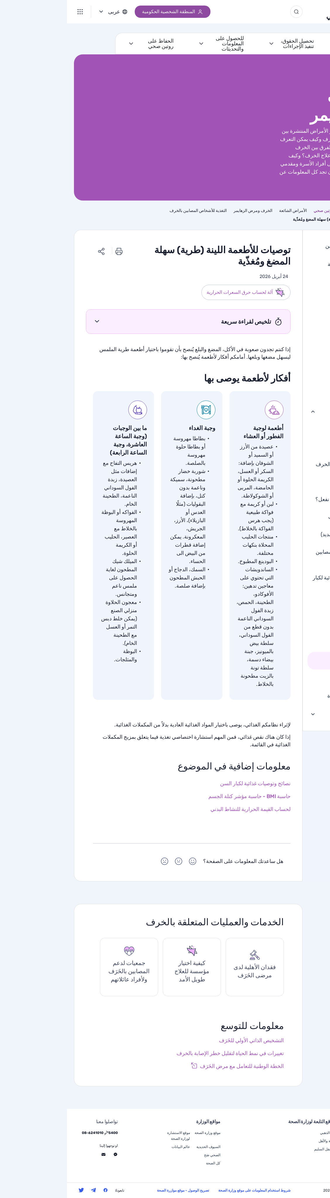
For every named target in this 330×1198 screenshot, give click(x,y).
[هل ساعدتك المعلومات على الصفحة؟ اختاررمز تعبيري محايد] (112, 862)
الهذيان (306, 392)
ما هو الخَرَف (299, 428)
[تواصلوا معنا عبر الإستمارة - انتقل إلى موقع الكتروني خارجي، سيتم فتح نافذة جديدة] (36, 1154)
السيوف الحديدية (141, 1147)
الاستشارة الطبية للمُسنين (285, 245)
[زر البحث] (229, 12)
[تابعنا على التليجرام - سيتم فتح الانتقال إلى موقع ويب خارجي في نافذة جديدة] (26, 1190)
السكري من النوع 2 (292, 300)
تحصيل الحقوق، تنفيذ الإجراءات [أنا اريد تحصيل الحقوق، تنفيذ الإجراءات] (230, 43)
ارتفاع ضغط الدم (295, 356)
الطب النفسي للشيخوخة (287, 263)
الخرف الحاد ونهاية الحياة (286, 695)
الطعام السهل (288, 660)
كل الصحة (146, 1163)
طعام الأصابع (289, 641)
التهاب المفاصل (297, 374)
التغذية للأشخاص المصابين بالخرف (277, 555)
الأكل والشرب (288, 622)
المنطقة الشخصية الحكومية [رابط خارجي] (105, 12)
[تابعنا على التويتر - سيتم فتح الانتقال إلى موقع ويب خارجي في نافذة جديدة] (14, 1190)
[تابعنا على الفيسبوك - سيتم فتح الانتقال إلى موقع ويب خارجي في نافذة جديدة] (38, 1190)
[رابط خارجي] (170, 1066)
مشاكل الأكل (289, 604)
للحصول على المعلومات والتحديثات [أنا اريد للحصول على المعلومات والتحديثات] (163, 43)
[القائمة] (13, 12)
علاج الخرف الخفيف (283, 516)
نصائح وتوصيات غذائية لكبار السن (274, 581)
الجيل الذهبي (269, 11)
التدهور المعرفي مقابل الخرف (281, 463)
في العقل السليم (259, 1149)
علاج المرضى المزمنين (289, 713)
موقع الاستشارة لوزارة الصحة (111, 1136)
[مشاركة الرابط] (34, 250)
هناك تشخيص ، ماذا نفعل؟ (276, 499)
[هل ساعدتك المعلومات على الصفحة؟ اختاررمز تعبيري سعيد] (126, 862)
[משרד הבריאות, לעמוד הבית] (304, 12)
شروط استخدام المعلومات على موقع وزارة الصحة (187, 1190)
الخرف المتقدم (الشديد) (279, 534)
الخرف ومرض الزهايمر (288, 411)
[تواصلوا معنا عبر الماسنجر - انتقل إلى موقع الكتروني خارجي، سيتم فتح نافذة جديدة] (48, 1154)
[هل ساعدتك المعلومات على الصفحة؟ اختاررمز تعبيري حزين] (97, 862)
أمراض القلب (298, 282)
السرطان (303, 319)
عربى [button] (47, 11)
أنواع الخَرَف (300, 446)
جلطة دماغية (299, 337)
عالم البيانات (114, 1147)
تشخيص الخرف (288, 481)
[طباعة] (52, 250)
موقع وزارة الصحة (140, 1133)
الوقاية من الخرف (285, 677)
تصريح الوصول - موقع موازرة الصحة (116, 1190)
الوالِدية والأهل (262, 1141)
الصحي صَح (145, 1155)
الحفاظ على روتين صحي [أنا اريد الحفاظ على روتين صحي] (94, 43)
